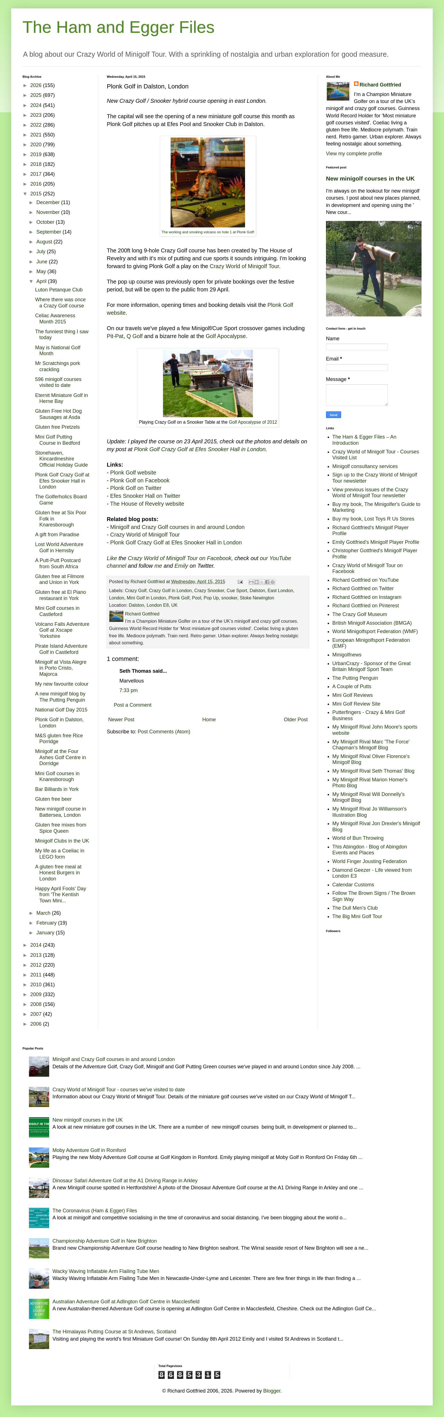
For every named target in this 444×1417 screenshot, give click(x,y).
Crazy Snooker (209, 590)
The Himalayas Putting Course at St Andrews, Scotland (114, 1331)
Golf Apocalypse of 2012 (253, 422)
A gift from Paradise (57, 534)
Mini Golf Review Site (356, 704)
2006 (36, 1024)
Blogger (271, 1391)
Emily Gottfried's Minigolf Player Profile (376, 542)
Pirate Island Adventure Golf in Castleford (61, 649)
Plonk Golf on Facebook (139, 480)
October (46, 222)
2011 (36, 975)
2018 (36, 164)
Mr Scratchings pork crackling (57, 366)
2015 (36, 194)
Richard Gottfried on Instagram (367, 597)
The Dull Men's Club (355, 908)
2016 (36, 184)
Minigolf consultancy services (365, 466)
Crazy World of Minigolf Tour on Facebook (180, 558)
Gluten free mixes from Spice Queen (60, 828)
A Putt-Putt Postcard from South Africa (58, 563)
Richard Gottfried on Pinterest (365, 605)
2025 (36, 95)
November (48, 212)
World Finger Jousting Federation (369, 861)
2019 (36, 154)
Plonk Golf (179, 597)
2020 (36, 144)
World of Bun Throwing (358, 838)
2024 (36, 105)
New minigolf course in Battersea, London (60, 812)
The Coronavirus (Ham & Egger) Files (95, 1210)
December (48, 202)
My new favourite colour (62, 684)
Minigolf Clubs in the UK (62, 841)
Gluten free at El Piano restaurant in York (60, 595)
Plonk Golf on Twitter (135, 488)
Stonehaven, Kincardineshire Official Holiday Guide (61, 459)
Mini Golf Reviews (352, 695)
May (41, 271)
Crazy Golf (135, 590)
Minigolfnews (347, 655)
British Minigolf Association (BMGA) (372, 623)
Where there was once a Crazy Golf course (60, 303)
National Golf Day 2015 (61, 710)
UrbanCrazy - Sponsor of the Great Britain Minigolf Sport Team (371, 666)
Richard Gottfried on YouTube (365, 580)
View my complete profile (354, 153)
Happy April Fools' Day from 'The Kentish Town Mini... (60, 894)
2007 (36, 1014)
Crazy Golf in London (170, 590)
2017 (36, 174)
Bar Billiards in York (57, 789)
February (47, 923)
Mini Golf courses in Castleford (57, 611)
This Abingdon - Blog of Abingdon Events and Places (369, 850)
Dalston (257, 590)
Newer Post (121, 719)
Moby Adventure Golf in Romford (89, 1150)
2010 (36, 984)
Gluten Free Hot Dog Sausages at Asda (58, 414)
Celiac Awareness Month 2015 (55, 319)
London (116, 597)
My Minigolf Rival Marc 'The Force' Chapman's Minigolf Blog (371, 745)
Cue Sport (236, 590)
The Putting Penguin (355, 678)
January (46, 932)
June (42, 261)
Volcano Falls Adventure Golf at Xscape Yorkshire (62, 630)
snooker (229, 597)
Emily (181, 566)
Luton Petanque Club (59, 290)
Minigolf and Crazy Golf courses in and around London (177, 527)
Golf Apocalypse (226, 336)
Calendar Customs (353, 884)
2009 (36, 994)
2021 (36, 135)
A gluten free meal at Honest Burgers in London (58, 873)
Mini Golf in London (146, 597)
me (158, 566)
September (49, 232)
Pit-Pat (115, 336)
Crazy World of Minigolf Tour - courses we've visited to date (119, 1089)
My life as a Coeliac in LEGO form (59, 854)
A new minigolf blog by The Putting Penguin (60, 697)
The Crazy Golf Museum (359, 614)
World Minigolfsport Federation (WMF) (375, 631)
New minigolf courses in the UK (370, 178)
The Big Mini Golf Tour (357, 916)
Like (112, 558)
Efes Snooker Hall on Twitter (145, 496)
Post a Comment (132, 705)
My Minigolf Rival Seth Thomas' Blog (373, 771)
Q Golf (134, 336)
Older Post (296, 719)
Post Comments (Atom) (164, 731)
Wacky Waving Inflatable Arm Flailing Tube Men (106, 1271)
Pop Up (211, 597)
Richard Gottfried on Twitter (363, 588)
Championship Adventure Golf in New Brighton (105, 1241)
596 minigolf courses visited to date (58, 382)
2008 (36, 1004)
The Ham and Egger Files (118, 27)
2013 (36, 955)
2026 (36, 85)
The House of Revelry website (147, 504)
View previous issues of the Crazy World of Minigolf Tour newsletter (370, 493)
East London (280, 590)
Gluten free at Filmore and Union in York (59, 579)
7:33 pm (128, 690)
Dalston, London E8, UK (153, 605)
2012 (36, 965)
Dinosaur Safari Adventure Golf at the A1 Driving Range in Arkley (125, 1180)
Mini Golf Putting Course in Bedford (57, 440)
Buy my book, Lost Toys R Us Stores (373, 519)
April (42, 281)
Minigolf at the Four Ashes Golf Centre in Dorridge (60, 757)
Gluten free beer (53, 799)
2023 (36, 115)
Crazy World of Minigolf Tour (244, 266)
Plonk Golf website (133, 472)
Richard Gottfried (380, 85)
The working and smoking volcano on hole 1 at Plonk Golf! (208, 232)
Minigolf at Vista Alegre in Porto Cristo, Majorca (61, 668)
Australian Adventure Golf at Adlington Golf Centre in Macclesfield (126, 1301)
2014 (36, 945)
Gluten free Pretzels (57, 427)
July (41, 251)
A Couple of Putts (351, 686)
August (44, 242)
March (44, 913)
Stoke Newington (257, 597)
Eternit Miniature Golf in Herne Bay (61, 398)
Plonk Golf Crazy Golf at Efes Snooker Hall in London (200, 449)
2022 (36, 125)
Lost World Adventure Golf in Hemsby (59, 547)
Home (209, 719)
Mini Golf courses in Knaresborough (57, 776)
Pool (196, 597)
